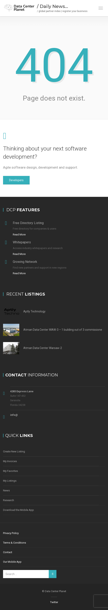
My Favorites (10, 470)
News (6, 490)
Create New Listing (14, 451)
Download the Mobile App (18, 509)
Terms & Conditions (14, 542)
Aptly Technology (34, 311)
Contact (7, 552)
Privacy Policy (11, 533)
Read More (19, 234)
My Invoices (10, 461)
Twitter (54, 602)
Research (8, 500)
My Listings (9, 480)
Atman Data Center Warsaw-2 (42, 348)
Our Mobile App (12, 561)
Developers (16, 180)
